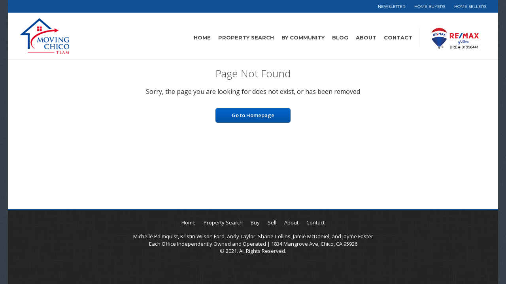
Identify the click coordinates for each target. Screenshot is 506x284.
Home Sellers (470, 6)
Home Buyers (429, 6)
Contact (398, 37)
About (366, 37)
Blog (340, 37)
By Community (303, 37)
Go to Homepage (253, 115)
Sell (272, 222)
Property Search (246, 37)
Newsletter (391, 6)
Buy (255, 222)
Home (202, 37)
